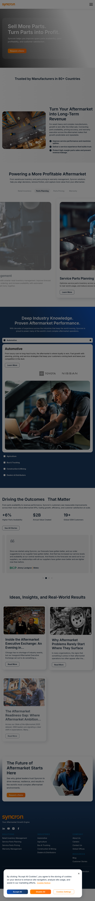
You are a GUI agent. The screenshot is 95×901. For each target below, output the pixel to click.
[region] (43, 883)
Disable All (40, 892)
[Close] (79, 873)
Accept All (17, 892)
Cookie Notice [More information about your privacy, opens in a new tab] (43, 883)
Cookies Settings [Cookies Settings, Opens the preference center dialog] (63, 892)
